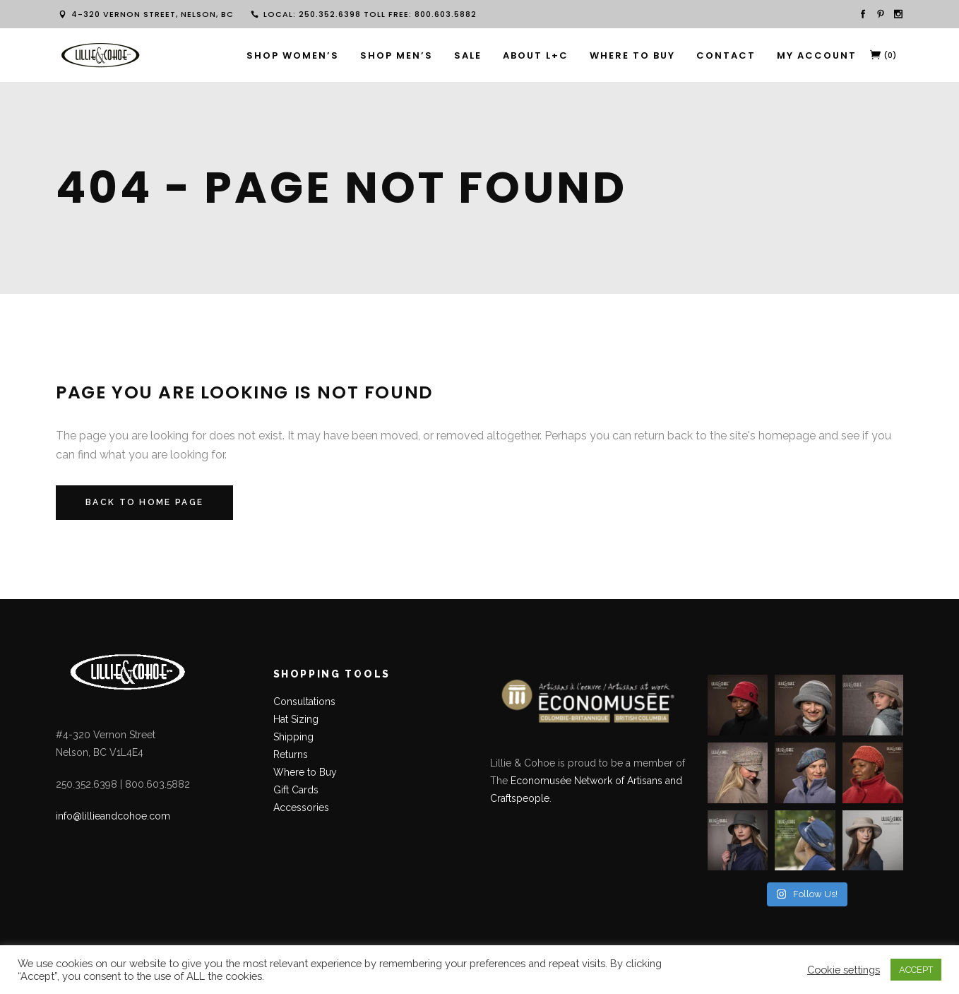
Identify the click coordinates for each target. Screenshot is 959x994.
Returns (290, 754)
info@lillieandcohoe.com (113, 816)
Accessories (301, 807)
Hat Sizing (295, 719)
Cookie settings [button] (843, 970)
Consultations (305, 701)
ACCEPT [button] (916, 969)
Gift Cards (295, 789)
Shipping (293, 736)
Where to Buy (305, 772)
